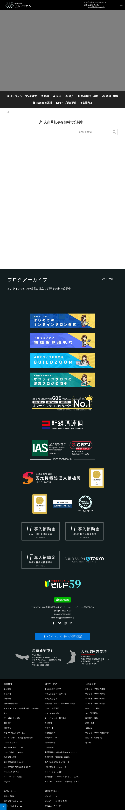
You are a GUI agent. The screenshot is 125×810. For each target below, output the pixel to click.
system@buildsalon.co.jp (96, 7)
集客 (45, 96)
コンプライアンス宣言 (13, 727)
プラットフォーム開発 (53, 722)
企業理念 (7, 649)
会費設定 (88, 678)
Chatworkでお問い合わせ (14, 771)
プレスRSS (49, 776)
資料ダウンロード (52, 688)
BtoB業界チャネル (52, 761)
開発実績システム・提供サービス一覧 (60, 654)
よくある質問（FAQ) (53, 639)
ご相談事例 (49, 698)
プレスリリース (51, 747)
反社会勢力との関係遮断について (17, 717)
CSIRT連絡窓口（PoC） (14, 703)
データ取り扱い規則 (12, 668)
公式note (48, 795)
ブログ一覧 (107, 229)
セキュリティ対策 (92, 659)
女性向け (86, 102)
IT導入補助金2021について (55, 644)
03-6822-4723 (91, 4)
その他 (88, 693)
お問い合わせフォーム (13, 756)
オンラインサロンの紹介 (95, 654)
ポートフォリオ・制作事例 (55, 668)
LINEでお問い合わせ (12, 761)
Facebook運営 (42, 102)
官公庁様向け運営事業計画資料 (57, 708)
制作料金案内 (50, 683)
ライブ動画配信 (66, 102)
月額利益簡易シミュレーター (56, 717)
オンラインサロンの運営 (22, 96)
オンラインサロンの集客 (95, 644)
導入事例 (48, 673)
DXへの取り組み (10, 693)
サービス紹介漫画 (52, 659)
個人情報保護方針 (11, 654)
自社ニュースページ (53, 756)
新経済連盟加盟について (14, 712)
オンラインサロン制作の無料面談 (62, 586)
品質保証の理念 (10, 708)
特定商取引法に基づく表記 (14, 683)
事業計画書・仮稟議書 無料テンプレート (61, 703)
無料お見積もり (51, 649)
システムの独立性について (55, 664)
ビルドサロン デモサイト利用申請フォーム (62, 732)
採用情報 (7, 678)
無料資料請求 (9, 776)
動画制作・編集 (88, 96)
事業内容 (7, 644)
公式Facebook (50, 790)
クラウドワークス (52, 771)
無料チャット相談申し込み (14, 781)
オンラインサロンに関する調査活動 (18, 688)
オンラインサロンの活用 (95, 649)
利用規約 (7, 673)
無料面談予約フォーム (13, 751)
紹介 (69, 96)
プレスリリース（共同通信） (56, 751)
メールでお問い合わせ (13, 766)
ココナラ (48, 766)
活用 (57, 96)
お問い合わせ (50, 693)
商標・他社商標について (14, 698)
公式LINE (48, 800)
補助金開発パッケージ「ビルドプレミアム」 (62, 727)
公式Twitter (49, 781)
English (7, 732)
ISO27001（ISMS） (12, 722)
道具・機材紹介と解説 (94, 688)
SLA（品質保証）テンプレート (57, 712)
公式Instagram (50, 786)
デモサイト (49, 678)
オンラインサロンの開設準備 (97, 683)
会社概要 (7, 639)
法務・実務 (110, 96)
